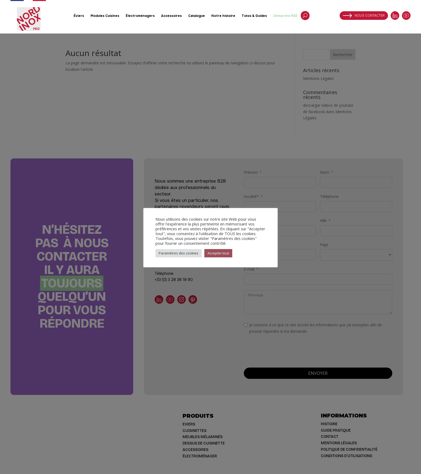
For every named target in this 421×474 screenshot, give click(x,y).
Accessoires (171, 16)
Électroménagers (140, 16)
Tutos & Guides (254, 16)
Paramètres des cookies (178, 253)
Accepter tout (218, 253)
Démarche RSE (285, 16)
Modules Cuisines (104, 16)
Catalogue (196, 16)
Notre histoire (223, 16)
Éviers (79, 16)
